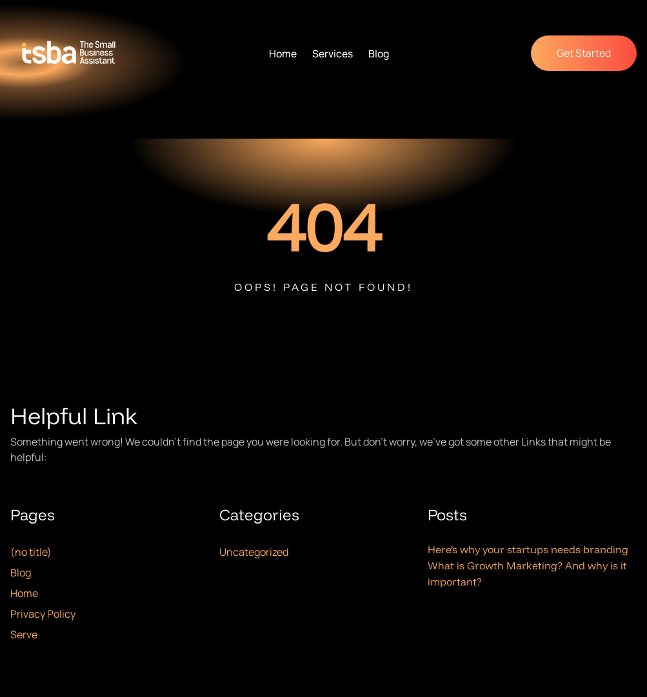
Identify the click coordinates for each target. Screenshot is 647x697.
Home (24, 593)
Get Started (584, 53)
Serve (23, 634)
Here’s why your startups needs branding (528, 549)
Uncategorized (253, 552)
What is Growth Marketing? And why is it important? (527, 573)
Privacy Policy (42, 614)
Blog (20, 572)
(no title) (31, 552)
